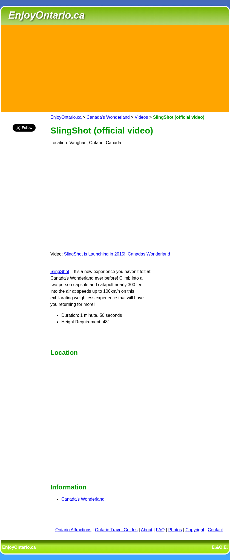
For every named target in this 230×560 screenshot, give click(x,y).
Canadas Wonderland (149, 254)
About (147, 529)
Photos (175, 529)
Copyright (194, 529)
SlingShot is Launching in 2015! (94, 254)
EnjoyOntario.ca (66, 117)
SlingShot (59, 271)
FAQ (160, 529)
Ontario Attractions (73, 529)
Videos (141, 117)
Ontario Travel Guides (116, 529)
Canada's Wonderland (108, 117)
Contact (215, 529)
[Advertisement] (115, 67)
